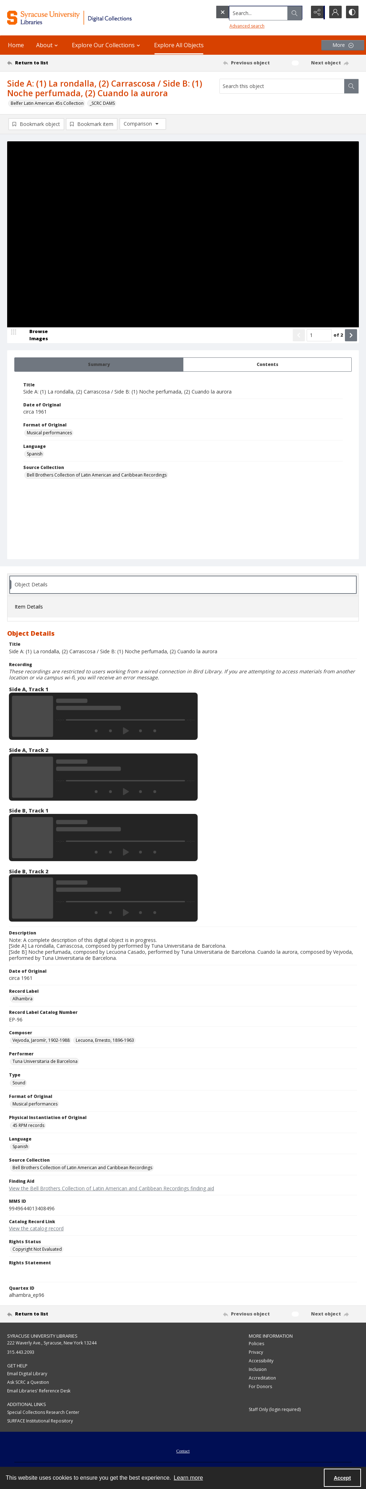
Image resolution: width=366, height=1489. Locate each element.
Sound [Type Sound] (19, 1083)
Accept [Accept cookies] (342, 1478)
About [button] (48, 45)
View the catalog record (36, 1228)
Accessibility (261, 1361)
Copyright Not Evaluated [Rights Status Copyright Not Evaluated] (37, 1249)
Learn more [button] (188, 1478)
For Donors (260, 1387)
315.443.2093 (20, 1352)
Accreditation (262, 1378)
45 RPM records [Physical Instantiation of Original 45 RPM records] (28, 1125)
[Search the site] (246, 12)
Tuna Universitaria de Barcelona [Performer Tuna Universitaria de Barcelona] (45, 1062)
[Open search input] (298, 12)
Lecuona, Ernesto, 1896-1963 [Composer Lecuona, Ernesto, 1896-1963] (105, 1040)
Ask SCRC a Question (28, 1382)
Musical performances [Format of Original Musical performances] (49, 433)
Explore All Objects (179, 45)
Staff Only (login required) (275, 1410)
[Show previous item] (299, 335)
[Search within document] (351, 86)
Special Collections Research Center (43, 1412)
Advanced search (232, 25)
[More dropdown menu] (342, 45)
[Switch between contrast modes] (351, 12)
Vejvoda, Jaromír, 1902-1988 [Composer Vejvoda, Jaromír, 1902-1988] (41, 1040)
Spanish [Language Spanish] (35, 454)
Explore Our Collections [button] (107, 45)
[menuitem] (182, 1450)
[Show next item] (351, 335)
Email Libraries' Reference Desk (38, 1391)
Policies (256, 1344)
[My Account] (334, 12)
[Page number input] (319, 335)
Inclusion (258, 1370)
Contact (182, 1451)
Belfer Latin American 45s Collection (47, 103)
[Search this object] (282, 86)
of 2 (338, 335)
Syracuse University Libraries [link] (42, 1336)
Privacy (256, 1352)
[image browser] (34, 335)
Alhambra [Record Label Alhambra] (23, 999)
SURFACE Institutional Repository (40, 1421)
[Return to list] (55, 63)
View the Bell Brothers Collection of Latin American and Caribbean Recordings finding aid (111, 1188)
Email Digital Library (27, 1374)
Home (16, 45)
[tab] (99, 364)
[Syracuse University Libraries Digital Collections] (84, 18)
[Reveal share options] (316, 12)
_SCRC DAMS (102, 103)
